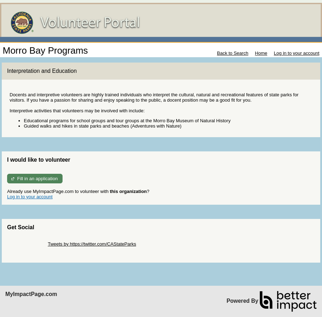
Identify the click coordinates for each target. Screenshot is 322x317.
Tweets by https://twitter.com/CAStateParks (92, 244)
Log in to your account (297, 53)
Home (261, 53)
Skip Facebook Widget (30, 249)
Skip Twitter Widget (27, 244)
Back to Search (232, 53)
